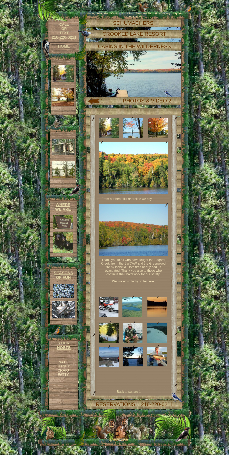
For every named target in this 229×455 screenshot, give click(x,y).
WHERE (63, 205)
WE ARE (63, 209)
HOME (64, 46)
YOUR (64, 343)
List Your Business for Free (133, 451)
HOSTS (64, 347)
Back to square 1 (129, 391)
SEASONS (63, 273)
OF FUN (63, 277)
